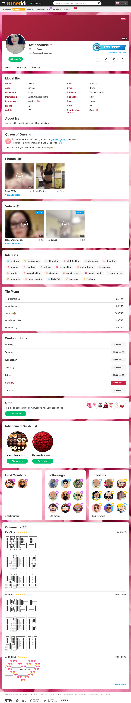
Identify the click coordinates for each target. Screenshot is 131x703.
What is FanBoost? (117, 52)
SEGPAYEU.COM (59, 694)
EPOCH (48, 694)
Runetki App (68, 9)
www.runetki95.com (30, 694)
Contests (57, 9)
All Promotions (44, 9)
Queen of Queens (58, 139)
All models (6, 9)
